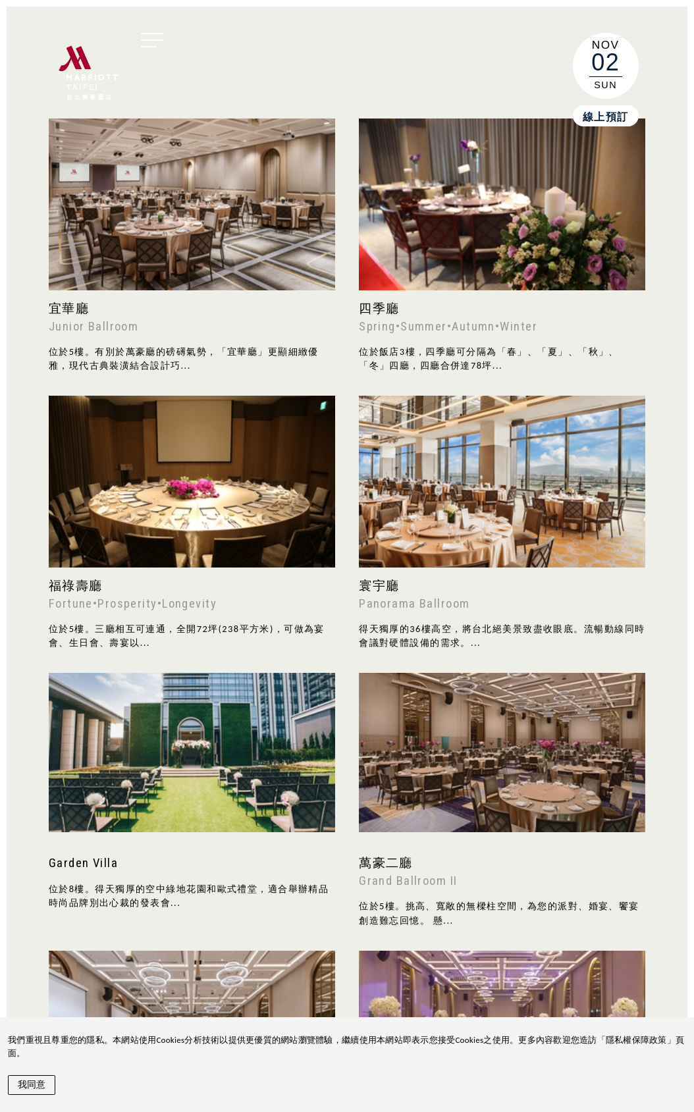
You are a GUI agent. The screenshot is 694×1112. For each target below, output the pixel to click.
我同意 (31, 1084)
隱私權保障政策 (636, 1040)
